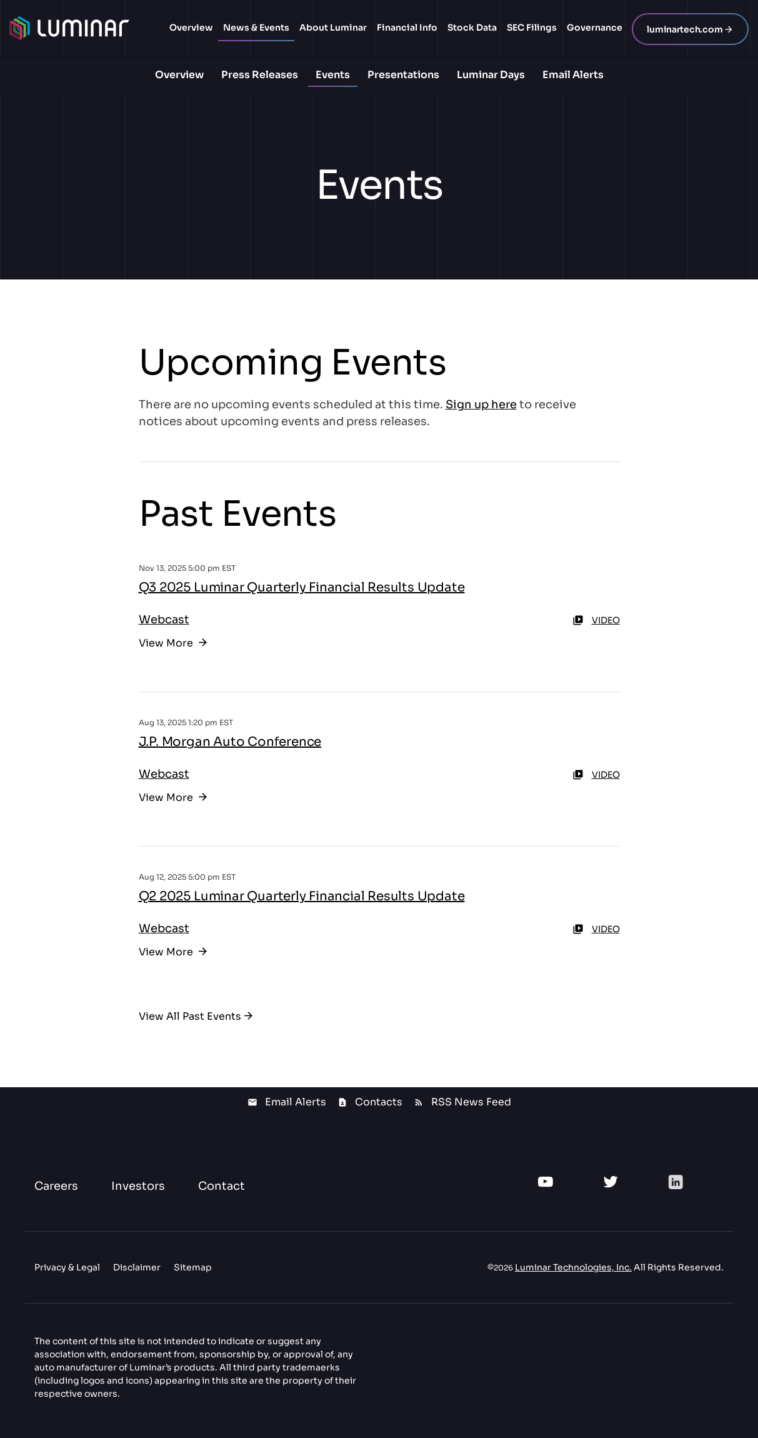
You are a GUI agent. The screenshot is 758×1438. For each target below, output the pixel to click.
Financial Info (407, 27)
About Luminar (333, 27)
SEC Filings (532, 27)
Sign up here (481, 404)
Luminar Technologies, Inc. (573, 1267)
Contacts (378, 1102)
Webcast (164, 619)
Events (333, 74)
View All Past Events (190, 1016)
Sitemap (193, 1267)
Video (596, 620)
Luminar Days (491, 74)
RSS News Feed (471, 1102)
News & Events (256, 27)
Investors (138, 1186)
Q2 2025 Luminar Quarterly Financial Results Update (302, 896)
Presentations (403, 74)
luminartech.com (684, 29)
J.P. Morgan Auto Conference (230, 742)
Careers (56, 1186)
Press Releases (259, 74)
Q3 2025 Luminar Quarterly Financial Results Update (302, 587)
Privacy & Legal (67, 1267)
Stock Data (472, 27)
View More (167, 643)
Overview (191, 27)
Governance (594, 27)
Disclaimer (137, 1267)
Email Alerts (573, 74)
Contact (221, 1186)
